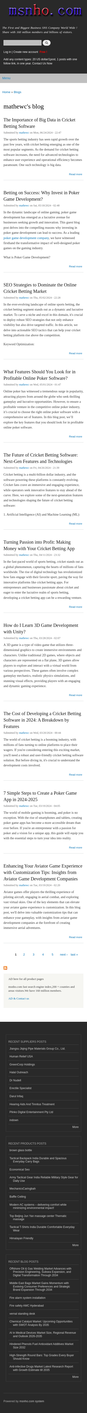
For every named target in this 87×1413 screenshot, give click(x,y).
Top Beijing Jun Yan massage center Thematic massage (38, 1217)
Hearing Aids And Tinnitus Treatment (32, 1104)
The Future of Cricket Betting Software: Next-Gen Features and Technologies (40, 458)
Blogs (17, 92)
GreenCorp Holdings (22, 1064)
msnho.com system (31, 1401)
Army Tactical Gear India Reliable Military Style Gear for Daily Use (44, 1179)
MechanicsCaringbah (23, 1188)
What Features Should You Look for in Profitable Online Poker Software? (39, 375)
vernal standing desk (22, 1313)
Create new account (26, 52)
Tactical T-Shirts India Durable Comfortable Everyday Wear (42, 1228)
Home (6, 92)
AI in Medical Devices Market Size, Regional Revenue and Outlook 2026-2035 (43, 1334)
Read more (75, 174)
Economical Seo (20, 1169)
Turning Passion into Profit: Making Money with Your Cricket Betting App (39, 545)
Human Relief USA (21, 1056)
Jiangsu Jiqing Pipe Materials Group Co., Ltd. (37, 1048)
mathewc (24, 132)
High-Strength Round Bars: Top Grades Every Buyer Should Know (42, 1357)
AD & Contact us (18, 998)
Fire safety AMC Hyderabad (27, 1305)
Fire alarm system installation (27, 1297)
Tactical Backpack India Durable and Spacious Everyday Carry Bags (38, 1160)
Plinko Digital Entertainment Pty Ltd (31, 1112)
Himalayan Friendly (21, 1238)
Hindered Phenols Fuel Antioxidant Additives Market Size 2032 (41, 1345)
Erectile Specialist (21, 1088)
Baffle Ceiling (18, 1196)
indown (14, 1120)
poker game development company (26, 238)
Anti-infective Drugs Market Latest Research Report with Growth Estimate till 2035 (41, 1368)
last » (74, 954)
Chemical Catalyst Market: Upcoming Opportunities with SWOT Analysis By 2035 (41, 1323)
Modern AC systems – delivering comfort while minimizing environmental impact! (38, 1206)
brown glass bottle (21, 1150)
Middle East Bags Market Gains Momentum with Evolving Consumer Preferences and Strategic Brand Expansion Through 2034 (40, 1286)
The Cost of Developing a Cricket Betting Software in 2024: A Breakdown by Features (42, 720)
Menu (6, 78)
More (75, 1127)
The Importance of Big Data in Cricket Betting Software (39, 123)
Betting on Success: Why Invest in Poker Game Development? (41, 196)
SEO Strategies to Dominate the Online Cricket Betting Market (40, 288)
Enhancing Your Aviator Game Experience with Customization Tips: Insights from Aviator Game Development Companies (42, 872)
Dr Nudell (15, 1080)
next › (64, 954)
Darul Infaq (16, 1096)
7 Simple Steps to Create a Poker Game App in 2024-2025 (40, 796)
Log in (7, 52)
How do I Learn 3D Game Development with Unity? (40, 628)
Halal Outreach (19, 1072)
